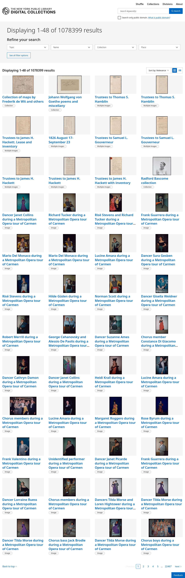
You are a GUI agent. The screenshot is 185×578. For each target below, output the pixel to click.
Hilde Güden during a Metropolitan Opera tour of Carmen (68, 300)
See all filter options (18, 55)
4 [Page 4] (153, 566)
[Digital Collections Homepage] (28, 11)
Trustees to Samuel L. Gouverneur (111, 139)
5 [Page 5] (157, 566)
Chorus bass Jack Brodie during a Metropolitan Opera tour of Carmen (67, 544)
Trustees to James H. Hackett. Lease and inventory (18, 141)
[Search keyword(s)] (143, 11)
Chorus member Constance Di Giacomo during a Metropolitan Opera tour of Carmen (158, 343)
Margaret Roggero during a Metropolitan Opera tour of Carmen (115, 422)
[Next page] (178, 567)
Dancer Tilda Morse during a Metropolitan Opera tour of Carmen (161, 503)
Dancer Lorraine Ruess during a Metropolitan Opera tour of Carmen (19, 503)
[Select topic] (28, 47)
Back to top (9, 566)
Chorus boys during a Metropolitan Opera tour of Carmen (160, 544)
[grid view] (174, 70)
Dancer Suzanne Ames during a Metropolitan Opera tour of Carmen (112, 341)
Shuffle (140, 4)
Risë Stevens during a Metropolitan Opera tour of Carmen (21, 300)
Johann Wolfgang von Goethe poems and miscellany (65, 101)
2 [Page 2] (143, 566)
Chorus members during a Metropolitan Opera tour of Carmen (22, 422)
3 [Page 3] (148, 566)
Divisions (167, 4)
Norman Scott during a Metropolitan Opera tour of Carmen (114, 300)
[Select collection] (115, 47)
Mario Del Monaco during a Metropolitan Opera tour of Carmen (22, 259)
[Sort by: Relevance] (158, 70)
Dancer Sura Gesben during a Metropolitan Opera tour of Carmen (158, 259)
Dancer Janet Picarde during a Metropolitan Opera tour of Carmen (112, 463)
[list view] (179, 70)
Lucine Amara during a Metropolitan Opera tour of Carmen (114, 259)
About (179, 4)
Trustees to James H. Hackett (18, 180)
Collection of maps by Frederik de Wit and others (23, 99)
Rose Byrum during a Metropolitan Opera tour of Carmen (160, 422)
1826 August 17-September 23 (61, 139)
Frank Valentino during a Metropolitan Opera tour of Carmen (21, 463)
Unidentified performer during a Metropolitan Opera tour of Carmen (67, 463)
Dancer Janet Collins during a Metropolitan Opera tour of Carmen (19, 219)
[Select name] (71, 47)
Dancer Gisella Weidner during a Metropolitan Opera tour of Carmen (159, 300)
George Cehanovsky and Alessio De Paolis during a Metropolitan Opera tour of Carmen (68, 343)
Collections (153, 4)
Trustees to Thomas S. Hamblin (112, 99)
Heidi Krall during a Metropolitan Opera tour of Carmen (114, 381)
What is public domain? (159, 17)
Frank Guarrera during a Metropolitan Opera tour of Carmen (160, 219)
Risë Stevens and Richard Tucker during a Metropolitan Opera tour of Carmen (114, 221)
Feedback (178, 575)
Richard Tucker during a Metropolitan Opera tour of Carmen (68, 219)
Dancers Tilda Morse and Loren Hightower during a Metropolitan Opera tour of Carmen (115, 506)
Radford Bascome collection (154, 180)
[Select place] (159, 47)
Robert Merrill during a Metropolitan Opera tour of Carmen (21, 341)
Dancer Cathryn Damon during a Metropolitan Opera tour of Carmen (20, 381)
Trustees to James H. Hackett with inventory (112, 180)
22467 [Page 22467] (168, 566)
